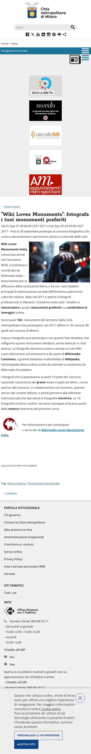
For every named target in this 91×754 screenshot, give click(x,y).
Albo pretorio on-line (18, 530)
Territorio (12, 207)
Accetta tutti (26, 744)
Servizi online (13, 552)
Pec (12, 657)
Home (5, 43)
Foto (3, 465)
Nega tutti (80, 698)
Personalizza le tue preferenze (38, 735)
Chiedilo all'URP (15, 650)
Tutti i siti (10, 593)
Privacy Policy (13, 559)
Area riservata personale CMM (24, 567)
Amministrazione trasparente (24, 537)
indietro (11, 493)
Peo (12, 665)
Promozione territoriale (43, 483)
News (14, 43)
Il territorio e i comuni (19, 545)
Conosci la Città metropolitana (24, 522)
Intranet (9, 574)
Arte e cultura (16, 483)
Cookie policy (51, 709)
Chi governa (12, 515)
